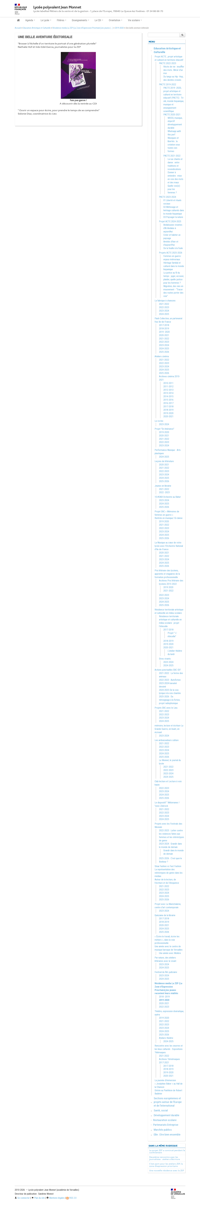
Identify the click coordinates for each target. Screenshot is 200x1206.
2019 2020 (164, 521)
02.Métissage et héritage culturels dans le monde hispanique (173, 210)
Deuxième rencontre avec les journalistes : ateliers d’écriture (164, 1158)
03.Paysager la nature (173, 217)
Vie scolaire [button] (135, 20)
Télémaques (160, 1052)
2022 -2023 (164, 492)
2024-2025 (164, 314)
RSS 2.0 (71, 1198)
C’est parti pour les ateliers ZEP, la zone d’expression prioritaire (166, 1164)
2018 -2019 (164, 996)
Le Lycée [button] (46, 20)
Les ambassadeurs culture (167, 740)
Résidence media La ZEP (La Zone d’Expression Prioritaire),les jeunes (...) (83, 28)
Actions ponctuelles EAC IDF (168, 669)
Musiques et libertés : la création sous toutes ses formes (174, 145)
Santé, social (161, 1110)
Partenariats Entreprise (165, 1124)
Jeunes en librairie (163, 485)
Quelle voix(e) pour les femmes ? (174, 189)
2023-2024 (164, 310)
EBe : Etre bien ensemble (167, 1134)
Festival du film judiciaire (166, 972)
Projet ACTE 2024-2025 (170, 221)
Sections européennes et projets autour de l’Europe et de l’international (168, 1102)
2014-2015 (168, 396)
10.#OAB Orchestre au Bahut (168, 497)
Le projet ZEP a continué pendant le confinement (167, 1151)
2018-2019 (164, 328)
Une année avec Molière (170, 953)
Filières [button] (61, 20)
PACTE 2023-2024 (167, 197)
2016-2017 (168, 403)
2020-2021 (164, 335)
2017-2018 (164, 325)
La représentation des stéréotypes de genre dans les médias (168, 873)
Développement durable (166, 1115)
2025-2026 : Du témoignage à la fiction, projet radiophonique (169, 700)
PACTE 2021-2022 (171, 155)
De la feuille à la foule (173, 248)
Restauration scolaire (165, 1120)
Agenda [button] (30, 20)
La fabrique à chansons (165, 300)
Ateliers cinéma (162, 356)
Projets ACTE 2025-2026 (170, 252)
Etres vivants (165, 658)
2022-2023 (164, 307)
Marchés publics (163, 1129)
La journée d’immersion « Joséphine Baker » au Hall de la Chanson (168, 1083)
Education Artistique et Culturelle (37, 28)
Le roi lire (159, 421)
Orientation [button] (115, 20)
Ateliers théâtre (166, 1038)
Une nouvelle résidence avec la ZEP (166, 1170)
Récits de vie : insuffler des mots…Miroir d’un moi (173, 70)
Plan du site (38, 1198)
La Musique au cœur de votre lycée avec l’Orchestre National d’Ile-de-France (169, 546)
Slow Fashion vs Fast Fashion (168, 866)
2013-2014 (168, 393)
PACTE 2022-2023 (167, 63)
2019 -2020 (164, 331)
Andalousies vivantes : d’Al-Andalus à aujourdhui (173, 228)
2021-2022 (164, 304)
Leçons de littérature (164, 461)
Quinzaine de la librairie (165, 915)
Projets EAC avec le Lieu (166, 707)
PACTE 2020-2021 (171, 114)
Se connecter (22, 1198)
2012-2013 (168, 389)
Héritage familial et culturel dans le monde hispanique (173, 266)
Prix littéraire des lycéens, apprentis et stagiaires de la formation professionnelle (167, 574)
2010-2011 (168, 383)
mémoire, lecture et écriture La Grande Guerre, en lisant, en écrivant (169, 729)
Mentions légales (55, 1198)
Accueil (18, 28)
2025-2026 (164, 351)
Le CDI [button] (99, 20)
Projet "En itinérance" (164, 428)
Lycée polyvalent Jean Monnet (57, 7)
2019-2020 (119, 28)
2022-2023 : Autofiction (170, 680)
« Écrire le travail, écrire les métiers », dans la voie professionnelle (167, 940)
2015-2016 (168, 399)
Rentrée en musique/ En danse (168, 518)
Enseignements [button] (80, 20)
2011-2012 (168, 386)
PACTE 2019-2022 (167, 84)
